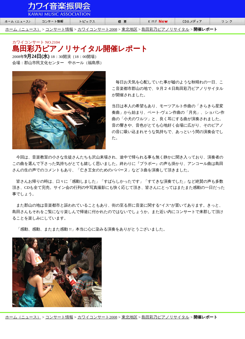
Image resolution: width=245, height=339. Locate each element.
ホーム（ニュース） (23, 29)
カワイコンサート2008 (97, 29)
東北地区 (130, 29)
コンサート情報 (59, 29)
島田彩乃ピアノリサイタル (165, 29)
